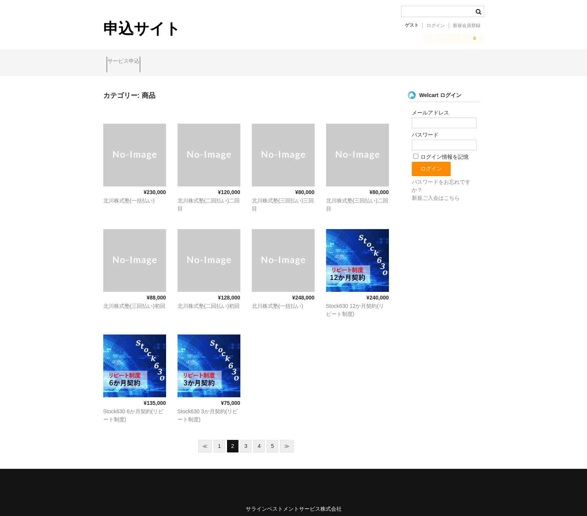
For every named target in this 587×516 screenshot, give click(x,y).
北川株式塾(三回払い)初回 (134, 299)
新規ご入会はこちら (436, 191)
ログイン (436, 25)
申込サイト (142, 28)
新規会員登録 (466, 25)
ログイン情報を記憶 (441, 150)
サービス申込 (127, 62)
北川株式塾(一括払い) (129, 194)
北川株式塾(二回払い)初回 (209, 299)
